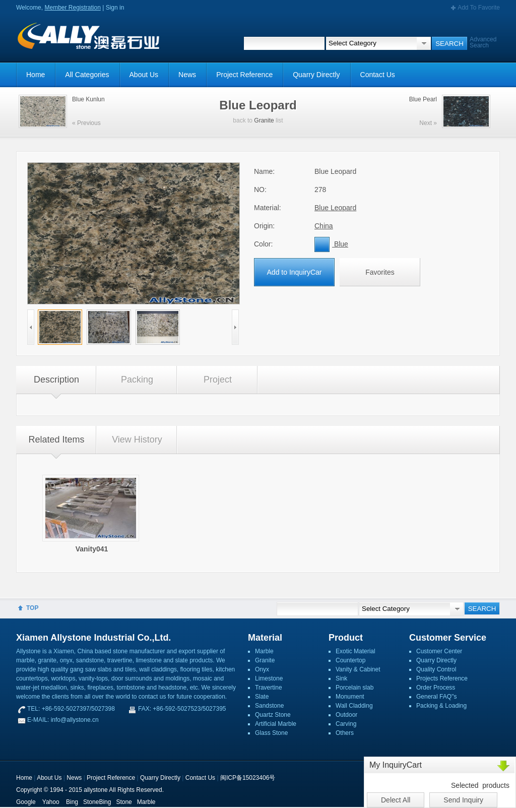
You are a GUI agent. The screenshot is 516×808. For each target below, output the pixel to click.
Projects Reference (442, 678)
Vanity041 (92, 549)
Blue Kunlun (88, 99)
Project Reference (244, 75)
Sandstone (269, 705)
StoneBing (97, 801)
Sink (341, 678)
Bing (72, 801)
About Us (144, 75)
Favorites (380, 272)
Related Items (56, 439)
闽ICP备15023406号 (247, 777)
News (187, 75)
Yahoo (50, 801)
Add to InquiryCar (294, 272)
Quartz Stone (273, 714)
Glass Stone (271, 732)
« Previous (86, 123)
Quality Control (436, 669)
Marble (264, 651)
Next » (428, 123)
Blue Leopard (335, 208)
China (323, 226)
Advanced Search (483, 42)
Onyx (262, 669)
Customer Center (439, 651)
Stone (124, 801)
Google (26, 801)
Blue (331, 244)
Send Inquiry (463, 800)
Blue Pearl (423, 99)
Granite (264, 120)
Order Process (435, 687)
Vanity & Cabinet (358, 669)
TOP (32, 607)
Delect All (395, 800)
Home (35, 75)
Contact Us (377, 75)
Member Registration (72, 7)
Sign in (115, 7)
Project (218, 380)
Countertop (350, 660)
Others (345, 732)
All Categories (87, 75)
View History (137, 439)
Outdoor (346, 714)
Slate (262, 696)
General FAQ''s (436, 696)
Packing (137, 380)
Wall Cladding (354, 705)
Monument (350, 696)
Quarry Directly (316, 75)
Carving (346, 723)
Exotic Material (355, 651)
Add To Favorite (479, 7)
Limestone (269, 678)
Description (56, 380)
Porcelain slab (354, 687)
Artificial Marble (275, 723)
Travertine (268, 687)
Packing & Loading (441, 705)
